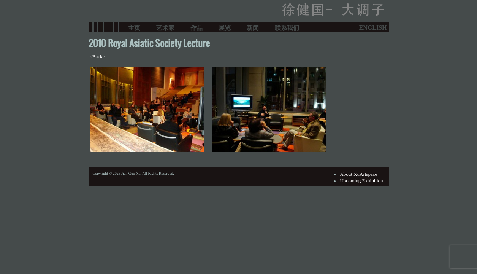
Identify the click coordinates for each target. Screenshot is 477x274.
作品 (196, 27)
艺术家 (165, 27)
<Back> (97, 56)
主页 (134, 27)
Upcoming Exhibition (361, 180)
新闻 (253, 27)
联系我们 (287, 27)
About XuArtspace (358, 174)
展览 (225, 27)
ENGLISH (373, 27)
